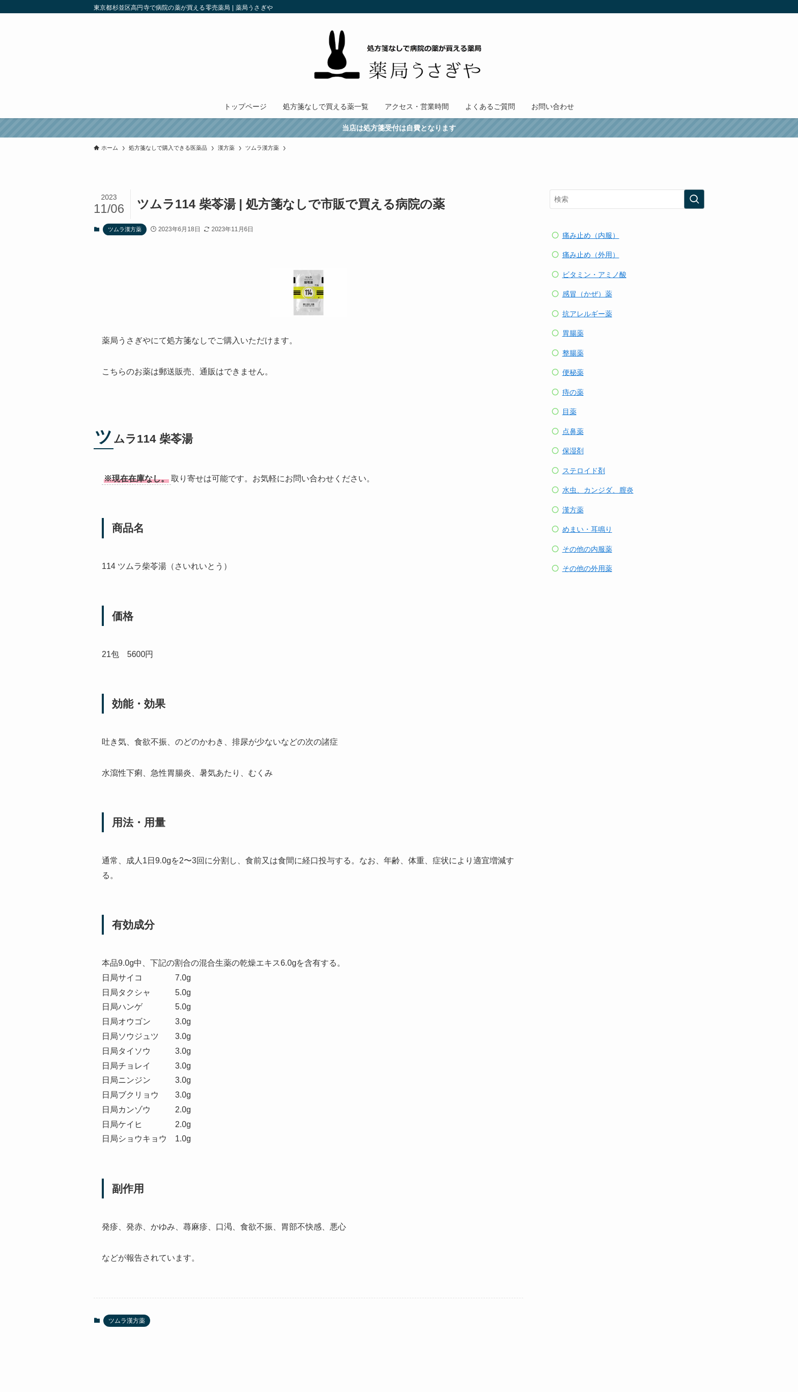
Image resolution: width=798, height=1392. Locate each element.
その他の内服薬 (587, 549)
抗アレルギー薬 (587, 314)
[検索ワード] (627, 199)
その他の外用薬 (587, 568)
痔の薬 (573, 392)
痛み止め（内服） (590, 235)
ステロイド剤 (583, 471)
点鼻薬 (573, 431)
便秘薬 (573, 372)
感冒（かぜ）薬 (587, 294)
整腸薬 (573, 353)
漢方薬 (573, 510)
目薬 (569, 411)
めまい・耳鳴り (587, 529)
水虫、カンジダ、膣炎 (598, 490)
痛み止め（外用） (590, 255)
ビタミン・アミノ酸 (594, 274)
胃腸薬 (573, 333)
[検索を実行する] (694, 199)
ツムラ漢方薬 (124, 229)
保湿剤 (573, 451)
